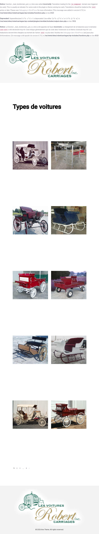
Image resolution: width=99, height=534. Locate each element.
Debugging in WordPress (28, 10)
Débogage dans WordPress (73, 33)
